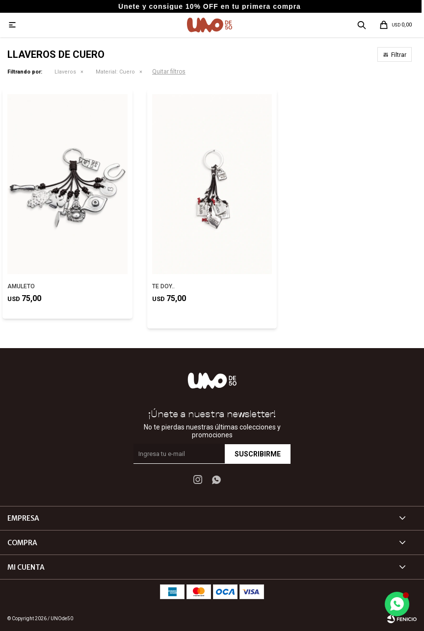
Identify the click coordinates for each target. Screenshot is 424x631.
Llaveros (65, 72)
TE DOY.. (163, 286)
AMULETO (21, 286)
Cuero (115, 72)
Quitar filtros (169, 71)
